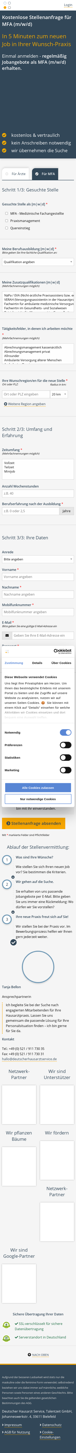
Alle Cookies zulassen (38, 787)
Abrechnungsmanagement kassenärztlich (36, 347)
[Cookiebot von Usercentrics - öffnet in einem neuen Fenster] (54, 651)
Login (68, 5)
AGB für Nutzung (17, 1432)
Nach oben (40, 1355)
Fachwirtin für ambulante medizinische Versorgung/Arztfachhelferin (36, 304)
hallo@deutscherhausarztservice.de (29, 1059)
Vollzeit (36, 463)
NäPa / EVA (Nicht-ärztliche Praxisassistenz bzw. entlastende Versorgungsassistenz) (36, 295)
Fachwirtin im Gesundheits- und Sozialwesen (36, 308)
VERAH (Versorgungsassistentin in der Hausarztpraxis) (36, 299)
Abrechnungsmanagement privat (36, 351)
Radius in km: (58, 384)
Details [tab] (37, 662)
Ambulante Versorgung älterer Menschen (36, 360)
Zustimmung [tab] (14, 662)
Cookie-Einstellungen (50, 1435)
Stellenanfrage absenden (33, 823)
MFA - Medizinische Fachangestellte (34, 213)
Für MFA (48, 174)
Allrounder (36, 356)
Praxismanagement (22, 221)
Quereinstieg (17, 228)
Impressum (13, 1425)
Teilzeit (36, 467)
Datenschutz (51, 1425)
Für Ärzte (19, 174)
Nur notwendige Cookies (38, 799)
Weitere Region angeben (25, 404)
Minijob (36, 471)
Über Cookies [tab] (61, 662)
